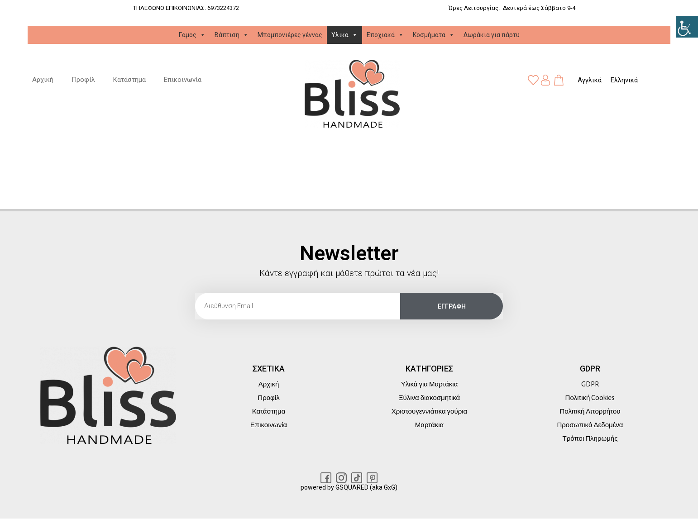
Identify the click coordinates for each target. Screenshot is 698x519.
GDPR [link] (590, 384)
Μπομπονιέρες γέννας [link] (290, 34)
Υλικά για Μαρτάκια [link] (429, 384)
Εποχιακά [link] (385, 34)
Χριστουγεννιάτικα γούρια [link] (429, 411)
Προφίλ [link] (83, 80)
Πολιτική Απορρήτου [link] (590, 411)
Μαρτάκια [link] (429, 425)
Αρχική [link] (42, 80)
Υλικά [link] (344, 34)
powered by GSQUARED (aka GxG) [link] (349, 487)
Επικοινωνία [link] (182, 80)
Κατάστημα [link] (129, 80)
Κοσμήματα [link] (433, 34)
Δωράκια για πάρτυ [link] (492, 34)
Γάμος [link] (192, 34)
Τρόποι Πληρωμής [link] (590, 438)
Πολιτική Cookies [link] (590, 398)
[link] (687, 27)
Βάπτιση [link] (232, 34)
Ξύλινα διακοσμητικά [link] (429, 398)
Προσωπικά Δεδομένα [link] (590, 425)
